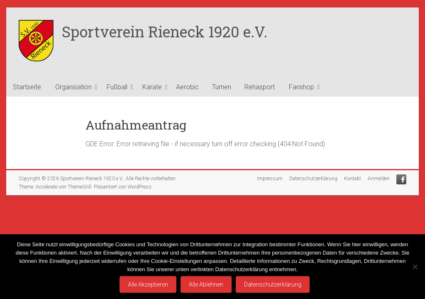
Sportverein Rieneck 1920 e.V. (164, 32)
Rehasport (259, 87)
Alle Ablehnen (206, 284)
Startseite (27, 87)
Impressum (270, 178)
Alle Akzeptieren (148, 284)
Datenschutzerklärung (313, 178)
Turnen (221, 87)
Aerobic (187, 87)
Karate (152, 87)
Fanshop (301, 87)
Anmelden (379, 178)
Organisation (73, 87)
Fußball (117, 87)
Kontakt (352, 178)
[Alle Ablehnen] (414, 266)
